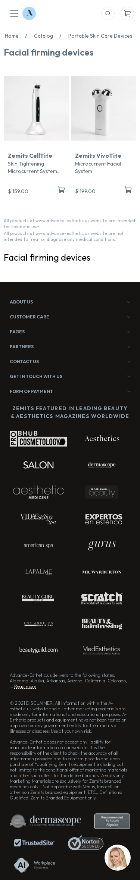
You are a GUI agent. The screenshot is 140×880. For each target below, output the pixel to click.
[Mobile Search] (108, 13)
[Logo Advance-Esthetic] (29, 13)
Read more (25, 686)
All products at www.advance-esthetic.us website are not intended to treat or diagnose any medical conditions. (64, 236)
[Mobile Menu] (14, 13)
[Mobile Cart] (127, 13)
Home (18, 35)
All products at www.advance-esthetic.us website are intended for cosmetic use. (69, 223)
